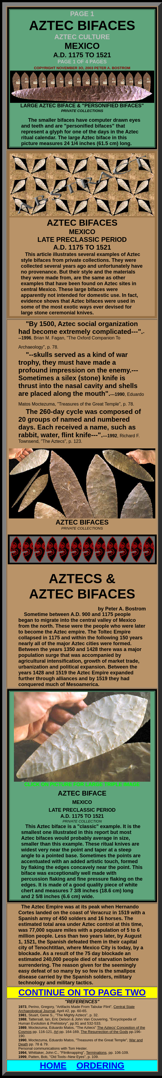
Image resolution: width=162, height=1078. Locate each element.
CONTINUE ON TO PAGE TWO (82, 992)
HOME (53, 1065)
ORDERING (100, 1065)
